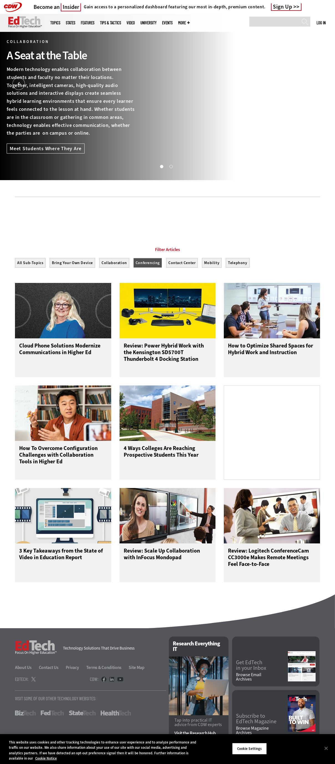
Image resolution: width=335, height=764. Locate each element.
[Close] (326, 748)
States (70, 23)
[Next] (316, 84)
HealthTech (116, 714)
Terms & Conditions (104, 669)
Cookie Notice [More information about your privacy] (46, 758)
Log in (321, 22)
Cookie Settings (249, 748)
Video (130, 23)
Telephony (237, 262)
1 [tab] (161, 166)
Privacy (72, 669)
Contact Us (49, 669)
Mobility (211, 262)
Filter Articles (167, 249)
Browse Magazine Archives (252, 731)
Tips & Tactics (110, 23)
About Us (23, 669)
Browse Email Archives (248, 678)
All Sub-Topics (30, 262)
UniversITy (148, 23)
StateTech (82, 714)
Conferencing (148, 262)
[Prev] (18, 84)
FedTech (52, 714)
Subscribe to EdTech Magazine (256, 719)
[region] (167, 749)
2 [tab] (170, 166)
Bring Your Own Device (72, 262)
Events (167, 23)
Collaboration (114, 262)
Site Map (136, 669)
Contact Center (182, 262)
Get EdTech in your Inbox (251, 666)
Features (87, 23)
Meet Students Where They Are (46, 148)
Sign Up (282, 7)
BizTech (25, 714)
